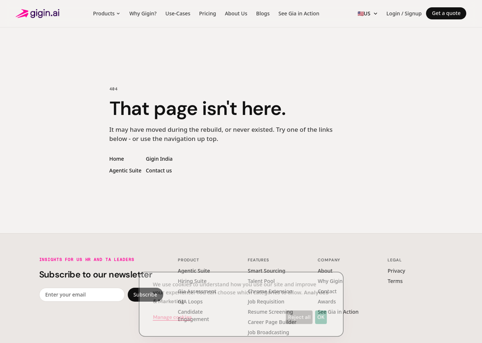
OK (321, 311)
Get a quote (446, 13)
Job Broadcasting (268, 332)
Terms (395, 280)
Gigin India (159, 158)
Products (106, 13)
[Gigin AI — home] (37, 13)
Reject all (299, 311)
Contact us (159, 170)
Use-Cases (177, 13)
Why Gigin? (142, 13)
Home (116, 158)
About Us (236, 13)
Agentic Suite (125, 170)
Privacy (396, 270)
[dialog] (241, 298)
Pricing (207, 13)
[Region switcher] (367, 13)
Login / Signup (404, 13)
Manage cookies (172, 311)
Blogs (263, 13)
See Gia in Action (299, 13)
